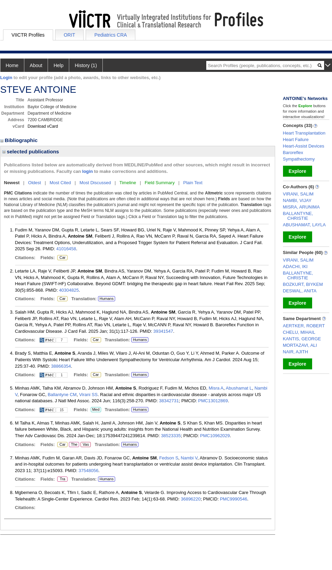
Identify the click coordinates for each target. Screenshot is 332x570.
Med (96, 409)
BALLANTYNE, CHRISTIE (298, 216)
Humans (106, 298)
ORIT (69, 35)
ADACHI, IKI (295, 266)
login (87, 171)
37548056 (88, 470)
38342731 (169, 400)
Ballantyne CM (62, 394)
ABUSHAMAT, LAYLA (304, 224)
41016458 (66, 248)
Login (6, 77)
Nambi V (189, 457)
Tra (62, 479)
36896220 (191, 499)
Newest (12, 182)
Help (58, 65)
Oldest (34, 182)
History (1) (86, 65)
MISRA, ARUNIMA (301, 207)
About (36, 65)
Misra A (216, 388)
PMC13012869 (213, 400)
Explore (297, 171)
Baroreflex (293, 152)
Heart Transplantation (304, 133)
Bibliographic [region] (19, 140)
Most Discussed (95, 182)
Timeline (128, 182)
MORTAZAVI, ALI (300, 345)
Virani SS (88, 394)
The (74, 444)
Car (62, 257)
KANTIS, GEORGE (302, 338)
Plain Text (192, 182)
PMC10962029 (215, 435)
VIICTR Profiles (28, 35)
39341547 (163, 331)
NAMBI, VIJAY (297, 200)
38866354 (61, 366)
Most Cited (60, 182)
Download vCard (43, 126)
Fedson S (169, 457)
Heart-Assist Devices (303, 146)
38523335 (171, 435)
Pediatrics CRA (110, 35)
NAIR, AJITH (295, 351)
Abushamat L (239, 388)
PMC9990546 (233, 499)
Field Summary (159, 182)
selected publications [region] (30, 151)
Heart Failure (296, 139)
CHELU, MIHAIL (299, 332)
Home (12, 65)
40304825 (69, 290)
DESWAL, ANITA (300, 290)
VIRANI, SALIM (298, 194)
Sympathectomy (299, 159)
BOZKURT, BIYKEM (303, 284)
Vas (85, 444)
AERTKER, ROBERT (304, 325)
